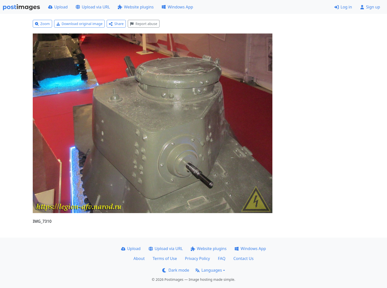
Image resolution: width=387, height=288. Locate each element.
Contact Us (243, 258)
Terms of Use (165, 258)
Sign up (370, 7)
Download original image (79, 23)
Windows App (177, 7)
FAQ (221, 258)
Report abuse (143, 23)
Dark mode (175, 270)
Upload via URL (93, 7)
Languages (208, 270)
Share (116, 23)
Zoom (42, 23)
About (139, 258)
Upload (58, 7)
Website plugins (136, 7)
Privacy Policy (197, 258)
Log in (343, 7)
